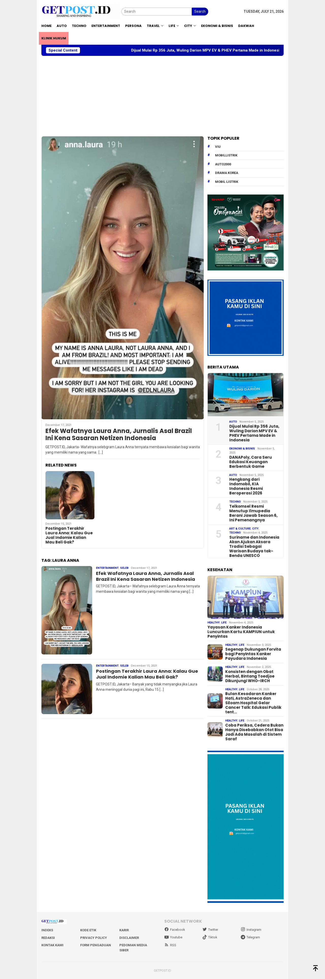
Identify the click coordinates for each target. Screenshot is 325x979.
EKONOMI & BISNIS (242, 448)
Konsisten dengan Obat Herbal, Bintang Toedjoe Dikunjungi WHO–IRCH (249, 676)
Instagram (251, 930)
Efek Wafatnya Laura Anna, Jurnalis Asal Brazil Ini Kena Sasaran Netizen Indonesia (118, 434)
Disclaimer (129, 938)
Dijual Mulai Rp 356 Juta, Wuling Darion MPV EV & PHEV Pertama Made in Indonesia (213, 50)
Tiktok (209, 937)
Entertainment (107, 568)
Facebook (174, 930)
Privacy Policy (93, 938)
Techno (235, 501)
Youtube (173, 937)
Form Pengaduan (95, 945)
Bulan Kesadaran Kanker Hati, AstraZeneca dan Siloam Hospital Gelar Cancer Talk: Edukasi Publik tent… (253, 703)
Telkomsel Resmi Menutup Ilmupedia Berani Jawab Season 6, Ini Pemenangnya (253, 513)
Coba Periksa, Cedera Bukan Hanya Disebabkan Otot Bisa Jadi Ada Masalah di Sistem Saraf (254, 732)
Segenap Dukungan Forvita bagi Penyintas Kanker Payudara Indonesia (253, 654)
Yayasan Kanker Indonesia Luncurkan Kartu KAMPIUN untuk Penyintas (241, 632)
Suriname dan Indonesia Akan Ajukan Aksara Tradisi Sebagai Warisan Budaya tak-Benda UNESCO (254, 546)
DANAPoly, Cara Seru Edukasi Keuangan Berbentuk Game (250, 462)
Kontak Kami (52, 945)
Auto (233, 421)
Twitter (210, 930)
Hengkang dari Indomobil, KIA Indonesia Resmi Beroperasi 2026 (246, 486)
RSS (170, 945)
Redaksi (48, 938)
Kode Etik (88, 930)
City (255, 528)
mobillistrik (226, 155)
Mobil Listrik (226, 182)
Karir (124, 930)
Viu (218, 147)
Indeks (47, 930)
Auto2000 (223, 164)
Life (223, 622)
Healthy (213, 622)
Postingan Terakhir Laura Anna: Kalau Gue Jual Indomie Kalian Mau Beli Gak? (69, 535)
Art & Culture (240, 528)
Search (200, 11)
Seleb (124, 568)
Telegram (250, 937)
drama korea (226, 173)
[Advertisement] (162, 96)
